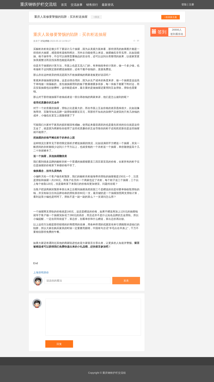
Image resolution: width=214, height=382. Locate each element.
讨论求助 (45, 41)
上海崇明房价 (41, 272)
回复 (59, 343)
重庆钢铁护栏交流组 (38, 4)
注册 (191, 4)
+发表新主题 (170, 17)
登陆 (184, 4)
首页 (64, 4)
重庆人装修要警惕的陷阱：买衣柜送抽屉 (60, 16)
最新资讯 (108, 4)
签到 (162, 31)
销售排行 (92, 4)
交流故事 (76, 4)
